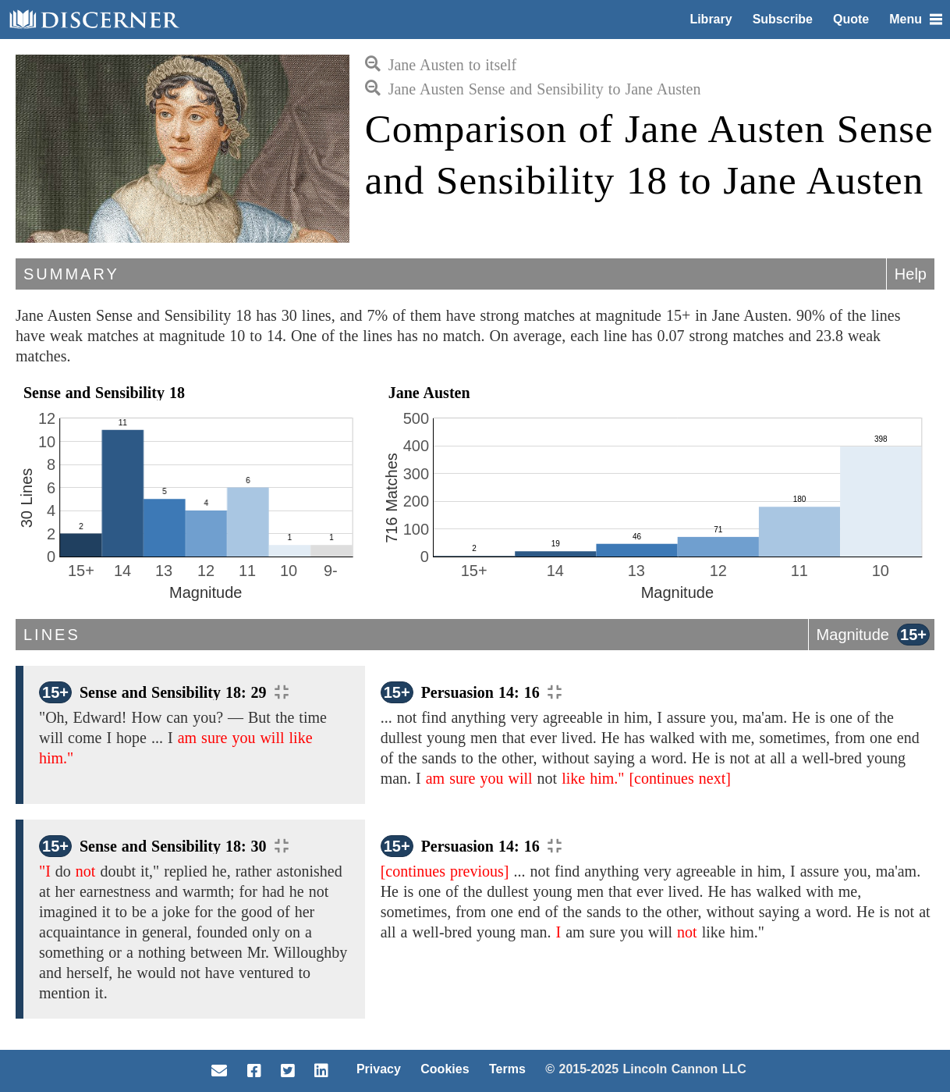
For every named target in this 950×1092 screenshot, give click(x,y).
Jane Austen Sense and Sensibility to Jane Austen (533, 89)
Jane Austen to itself (441, 64)
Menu (915, 19)
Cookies (444, 1069)
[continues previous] (445, 871)
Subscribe (783, 19)
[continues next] (679, 778)
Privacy (378, 1069)
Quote (851, 19)
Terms (507, 1069)
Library (710, 19)
